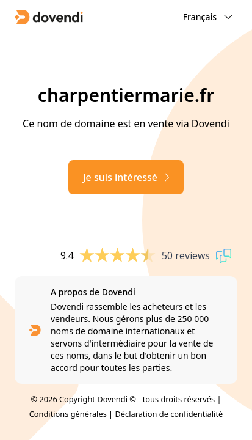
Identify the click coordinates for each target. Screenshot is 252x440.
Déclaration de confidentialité (169, 413)
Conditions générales (68, 413)
